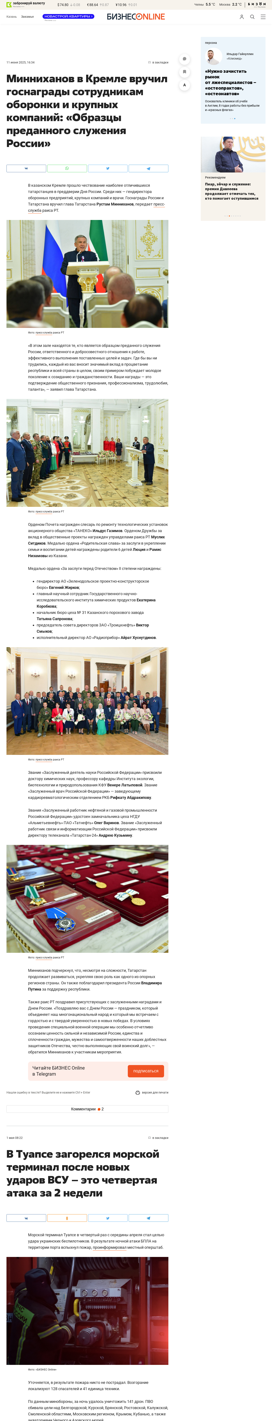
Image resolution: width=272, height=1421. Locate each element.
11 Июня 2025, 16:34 (20, 62)
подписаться (145, 1071)
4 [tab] (231, 216)
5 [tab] (233, 216)
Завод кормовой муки (242, 58)
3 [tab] (234, 118)
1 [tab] (230, 118)
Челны (199, 4)
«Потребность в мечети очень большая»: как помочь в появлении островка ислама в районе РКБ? (233, 191)
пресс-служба (44, 332)
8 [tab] (240, 216)
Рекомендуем (215, 177)
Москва (224, 4)
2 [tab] (232, 118)
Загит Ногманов (238, 54)
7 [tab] (238, 216)
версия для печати (152, 1092)
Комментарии (87, 1109)
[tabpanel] (233, 76)
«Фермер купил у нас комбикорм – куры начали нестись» (229, 76)
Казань (11, 16)
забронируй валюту (29, 3)
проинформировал (110, 1247)
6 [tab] (235, 216)
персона (211, 42)
